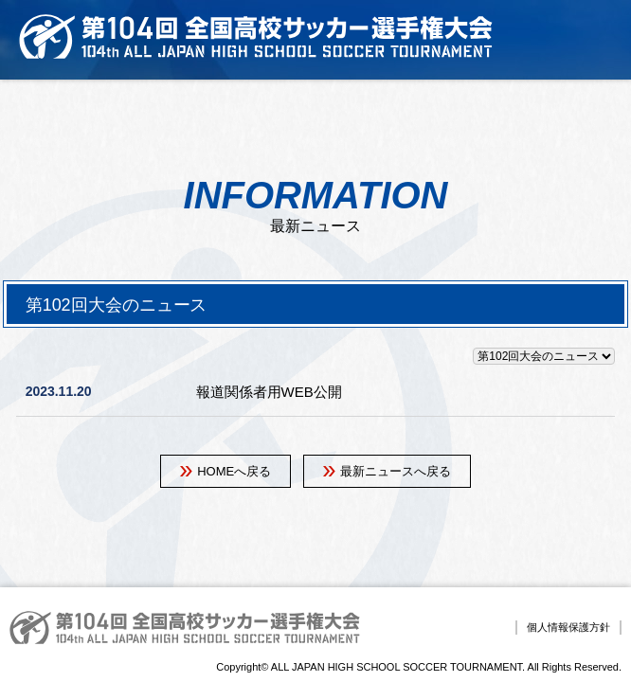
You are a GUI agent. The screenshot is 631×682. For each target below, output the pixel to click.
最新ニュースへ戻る (395, 471)
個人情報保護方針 (568, 627)
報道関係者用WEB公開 (269, 392)
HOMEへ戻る (234, 471)
